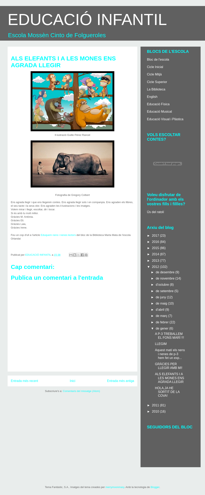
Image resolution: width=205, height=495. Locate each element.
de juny (161, 297)
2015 (156, 248)
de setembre (165, 291)
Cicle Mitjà (154, 74)
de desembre (165, 272)
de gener (162, 328)
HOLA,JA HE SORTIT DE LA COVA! (167, 391)
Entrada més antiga (120, 381)
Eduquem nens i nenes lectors (58, 234)
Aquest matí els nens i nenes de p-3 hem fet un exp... (170, 353)
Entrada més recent (24, 381)
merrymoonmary (115, 487)
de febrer (162, 322)
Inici (72, 381)
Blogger (155, 487)
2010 (156, 411)
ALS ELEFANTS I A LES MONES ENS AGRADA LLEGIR (169, 377)
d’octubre (163, 284)
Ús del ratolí (155, 212)
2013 (156, 260)
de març (162, 316)
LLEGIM (161, 344)
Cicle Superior (157, 82)
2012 (156, 267)
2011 (156, 405)
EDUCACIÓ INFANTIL (87, 19)
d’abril (160, 309)
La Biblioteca (156, 89)
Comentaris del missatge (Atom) (81, 391)
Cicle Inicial (155, 67)
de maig (162, 303)
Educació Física (158, 104)
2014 (156, 254)
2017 (156, 235)
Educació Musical (159, 111)
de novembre (165, 278)
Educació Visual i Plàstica (165, 119)
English (152, 96)
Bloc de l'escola (158, 59)
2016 (156, 241)
